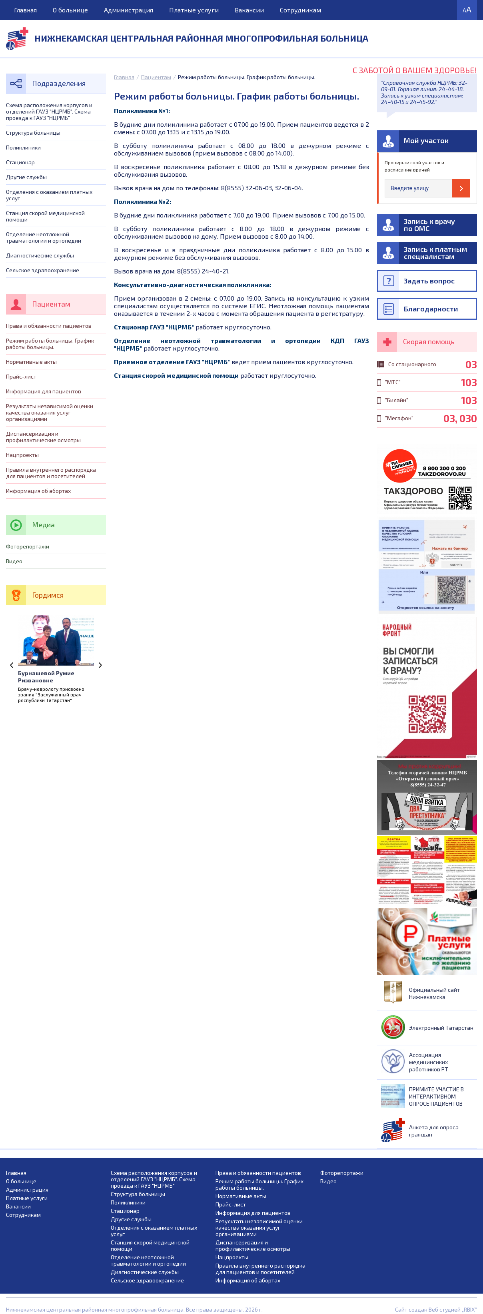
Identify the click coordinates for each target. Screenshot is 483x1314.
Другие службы (26, 176)
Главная (25, 10)
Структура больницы (33, 132)
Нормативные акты (31, 361)
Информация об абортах (38, 490)
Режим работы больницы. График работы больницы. (50, 343)
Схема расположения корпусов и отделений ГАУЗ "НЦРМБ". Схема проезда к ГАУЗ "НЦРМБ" (49, 111)
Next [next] (100, 665)
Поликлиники (23, 147)
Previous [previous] (12, 665)
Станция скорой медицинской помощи (45, 216)
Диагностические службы (40, 255)
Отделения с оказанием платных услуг (49, 194)
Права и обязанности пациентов (49, 325)
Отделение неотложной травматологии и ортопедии (43, 237)
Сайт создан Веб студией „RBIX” (436, 1309)
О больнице (70, 10)
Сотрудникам (300, 10)
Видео (14, 561)
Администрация (128, 10)
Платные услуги (194, 10)
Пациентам (156, 77)
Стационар (20, 162)
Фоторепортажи (27, 546)
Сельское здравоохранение (42, 270)
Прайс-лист (21, 376)
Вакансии (249, 10)
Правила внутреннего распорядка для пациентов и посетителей (51, 472)
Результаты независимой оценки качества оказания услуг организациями (49, 412)
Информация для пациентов (43, 391)
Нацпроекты (22, 454)
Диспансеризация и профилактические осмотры (43, 436)
